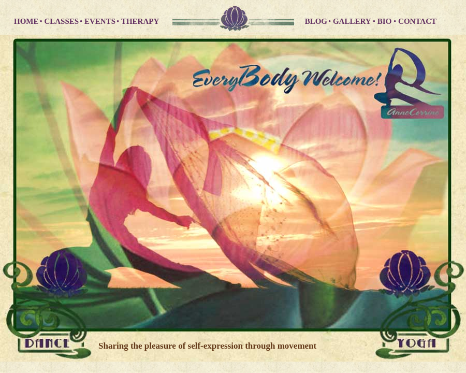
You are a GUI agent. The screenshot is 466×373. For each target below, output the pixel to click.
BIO (385, 21)
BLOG (316, 21)
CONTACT (417, 21)
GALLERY (353, 21)
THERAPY (140, 21)
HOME (26, 21)
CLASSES (61, 21)
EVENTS (99, 21)
